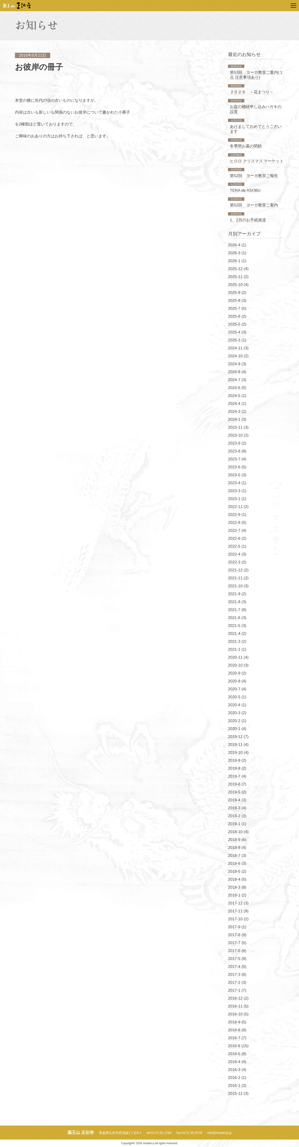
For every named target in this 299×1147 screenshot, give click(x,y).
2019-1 (234, 824)
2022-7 (234, 530)
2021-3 (234, 641)
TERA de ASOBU (245, 190)
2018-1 (234, 895)
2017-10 (235, 919)
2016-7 (234, 1038)
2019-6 (234, 784)
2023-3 (234, 491)
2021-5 (234, 625)
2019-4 (234, 800)
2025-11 (235, 277)
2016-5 (234, 1054)
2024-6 (234, 388)
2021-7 (234, 610)
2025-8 (234, 300)
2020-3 (234, 713)
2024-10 (235, 356)
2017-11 (235, 911)
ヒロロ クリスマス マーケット (257, 161)
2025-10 (235, 284)
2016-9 (234, 1022)
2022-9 (234, 514)
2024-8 (234, 372)
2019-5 (234, 792)
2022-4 (234, 554)
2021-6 (234, 617)
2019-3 (234, 808)
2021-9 (234, 594)
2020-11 (235, 657)
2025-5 (234, 324)
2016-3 (234, 1069)
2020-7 (234, 689)
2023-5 (234, 475)
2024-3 (234, 411)
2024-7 (234, 380)
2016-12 (235, 998)
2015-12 (235, 1093)
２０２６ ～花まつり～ (252, 92)
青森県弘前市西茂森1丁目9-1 (120, 1133)
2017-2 (234, 982)
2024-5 (234, 395)
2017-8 (234, 935)
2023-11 (235, 427)
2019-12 (235, 736)
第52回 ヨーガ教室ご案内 (254, 205)
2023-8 (234, 451)
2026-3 (234, 253)
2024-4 (234, 403)
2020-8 (234, 681)
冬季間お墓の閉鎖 (246, 146)
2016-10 (235, 1014)
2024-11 (235, 348)
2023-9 (234, 443)
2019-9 (234, 760)
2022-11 (235, 506)
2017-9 (234, 927)
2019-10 (235, 752)
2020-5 (234, 697)
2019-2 (234, 816)
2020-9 (234, 673)
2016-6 (234, 1046)
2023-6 (234, 467)
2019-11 (235, 744)
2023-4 (234, 483)
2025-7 (234, 308)
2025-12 (235, 269)
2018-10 (235, 832)
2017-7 (234, 943)
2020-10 (235, 665)
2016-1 (234, 1085)
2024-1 (234, 419)
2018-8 (234, 847)
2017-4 (234, 966)
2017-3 (234, 974)
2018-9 (234, 840)
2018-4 (234, 879)
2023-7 (234, 459)
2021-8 (234, 602)
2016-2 (234, 1077)
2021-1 (234, 649)
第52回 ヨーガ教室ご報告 (254, 176)
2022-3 (234, 562)
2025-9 (234, 292)
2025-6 (234, 316)
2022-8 (234, 522)
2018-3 (234, 887)
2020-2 (234, 721)
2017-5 (234, 958)
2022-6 (234, 538)
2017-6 (234, 951)
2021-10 (235, 586)
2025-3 (234, 340)
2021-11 (235, 578)
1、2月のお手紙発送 (248, 220)
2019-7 (234, 776)
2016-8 (234, 1030)
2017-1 (234, 990)
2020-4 (234, 705)
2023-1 (234, 499)
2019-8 (234, 768)
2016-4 (234, 1062)
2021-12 (235, 570)
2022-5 (234, 546)
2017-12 (235, 903)
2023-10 (235, 435)
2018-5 (234, 871)
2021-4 (234, 633)
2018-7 (234, 855)
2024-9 (234, 364)
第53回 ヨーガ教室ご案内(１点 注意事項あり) (256, 75)
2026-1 (234, 261)
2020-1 (234, 728)
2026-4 (234, 245)
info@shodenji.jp (219, 1133)
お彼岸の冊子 (39, 67)
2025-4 (234, 332)
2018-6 (234, 863)
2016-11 (235, 1006)
